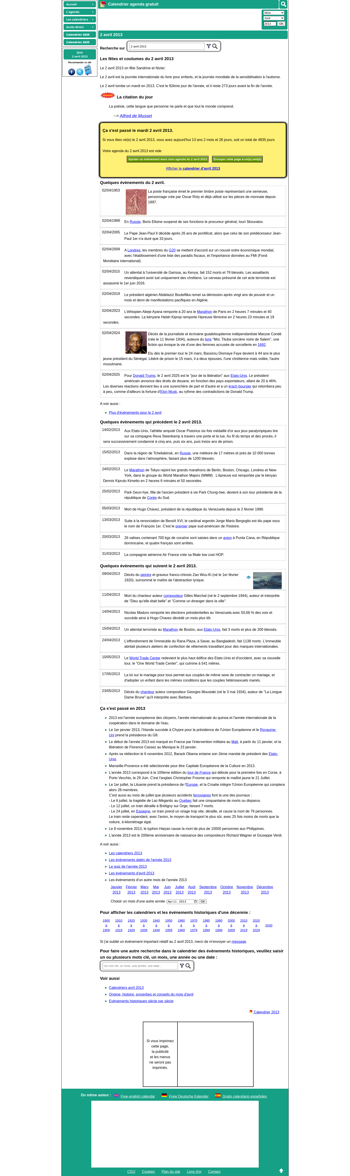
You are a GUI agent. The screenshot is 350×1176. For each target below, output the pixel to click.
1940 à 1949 (156, 925)
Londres (133, 250)
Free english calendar (138, 1096)
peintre (145, 575)
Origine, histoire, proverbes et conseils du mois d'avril (151, 994)
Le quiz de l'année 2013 (128, 866)
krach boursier (240, 386)
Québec (185, 800)
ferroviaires (202, 795)
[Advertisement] (179, 19)
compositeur (173, 596)
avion (227, 538)
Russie (135, 222)
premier (181, 526)
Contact (214, 1172)
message (239, 941)
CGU (131, 1172)
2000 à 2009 (231, 925)
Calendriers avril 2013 (126, 988)
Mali (234, 742)
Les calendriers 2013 (125, 853)
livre (208, 339)
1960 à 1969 (181, 925)
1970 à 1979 (193, 925)
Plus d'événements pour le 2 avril (135, 412)
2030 (268, 925)
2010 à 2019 (243, 925)
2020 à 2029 (256, 925)
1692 (262, 345)
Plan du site (171, 1172)
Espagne (143, 811)
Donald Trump (144, 376)
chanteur (147, 692)
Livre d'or (194, 1172)
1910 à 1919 (118, 925)
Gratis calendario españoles (245, 1096)
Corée (152, 498)
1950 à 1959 (168, 925)
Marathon (204, 312)
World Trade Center (144, 658)
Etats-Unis (239, 376)
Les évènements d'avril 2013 (131, 873)
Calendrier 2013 (264, 1012)
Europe (192, 784)
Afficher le (193, 168)
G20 (172, 250)
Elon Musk (168, 392)
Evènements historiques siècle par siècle (141, 1001)
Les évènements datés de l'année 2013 (140, 860)
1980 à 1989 (206, 925)
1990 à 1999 (218, 925)
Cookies (148, 1172)
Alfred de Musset (136, 115)
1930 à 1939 (143, 925)
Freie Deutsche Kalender (188, 1096)
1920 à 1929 (131, 925)
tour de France (199, 772)
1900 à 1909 (106, 925)
